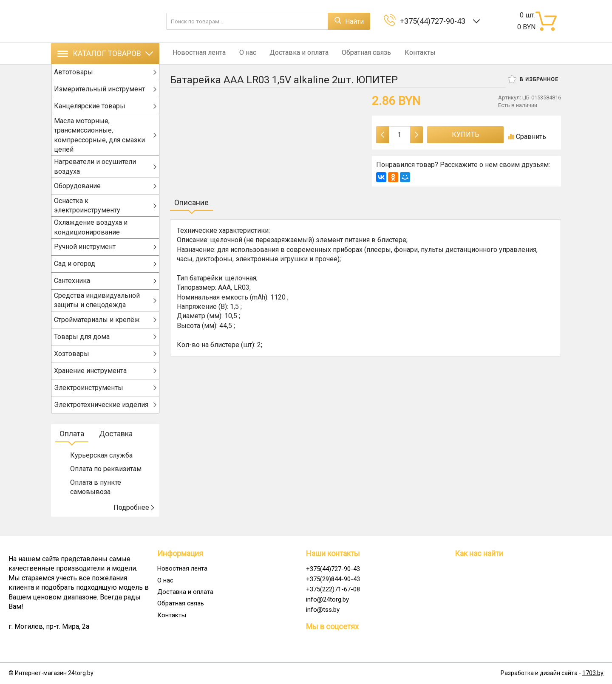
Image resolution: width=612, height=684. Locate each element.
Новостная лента (196, 53)
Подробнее (134, 516)
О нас (242, 53)
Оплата (72, 442)
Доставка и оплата (290, 53)
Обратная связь (355, 53)
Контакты (406, 53)
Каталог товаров (105, 53)
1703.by (593, 673)
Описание (191, 202)
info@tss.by (323, 609)
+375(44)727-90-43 (434, 21)
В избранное (533, 79)
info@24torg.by (327, 599)
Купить (465, 134)
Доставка (116, 442)
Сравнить (527, 137)
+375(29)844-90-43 (333, 579)
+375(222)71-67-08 (333, 589)
